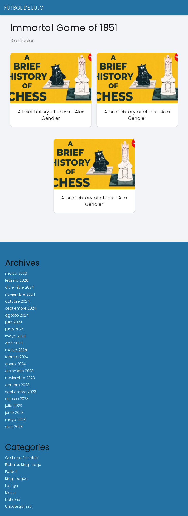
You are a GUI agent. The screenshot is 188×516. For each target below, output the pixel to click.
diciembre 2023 (19, 370)
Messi (10, 492)
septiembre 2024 (20, 308)
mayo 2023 (15, 419)
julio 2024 (13, 322)
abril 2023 (14, 426)
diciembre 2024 (19, 287)
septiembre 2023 (20, 391)
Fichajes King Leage (23, 464)
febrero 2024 (16, 357)
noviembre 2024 (20, 294)
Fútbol (10, 471)
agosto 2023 (16, 398)
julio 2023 (13, 405)
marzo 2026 (16, 273)
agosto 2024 (17, 315)
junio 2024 (14, 329)
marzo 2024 (16, 350)
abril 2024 (14, 343)
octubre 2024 (17, 301)
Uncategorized (18, 506)
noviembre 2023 (20, 377)
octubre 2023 (17, 384)
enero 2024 (15, 364)
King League (16, 478)
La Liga (11, 485)
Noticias (12, 499)
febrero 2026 (16, 280)
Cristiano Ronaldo (21, 457)
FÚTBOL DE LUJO (24, 7)
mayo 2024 (15, 336)
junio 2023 (14, 412)
